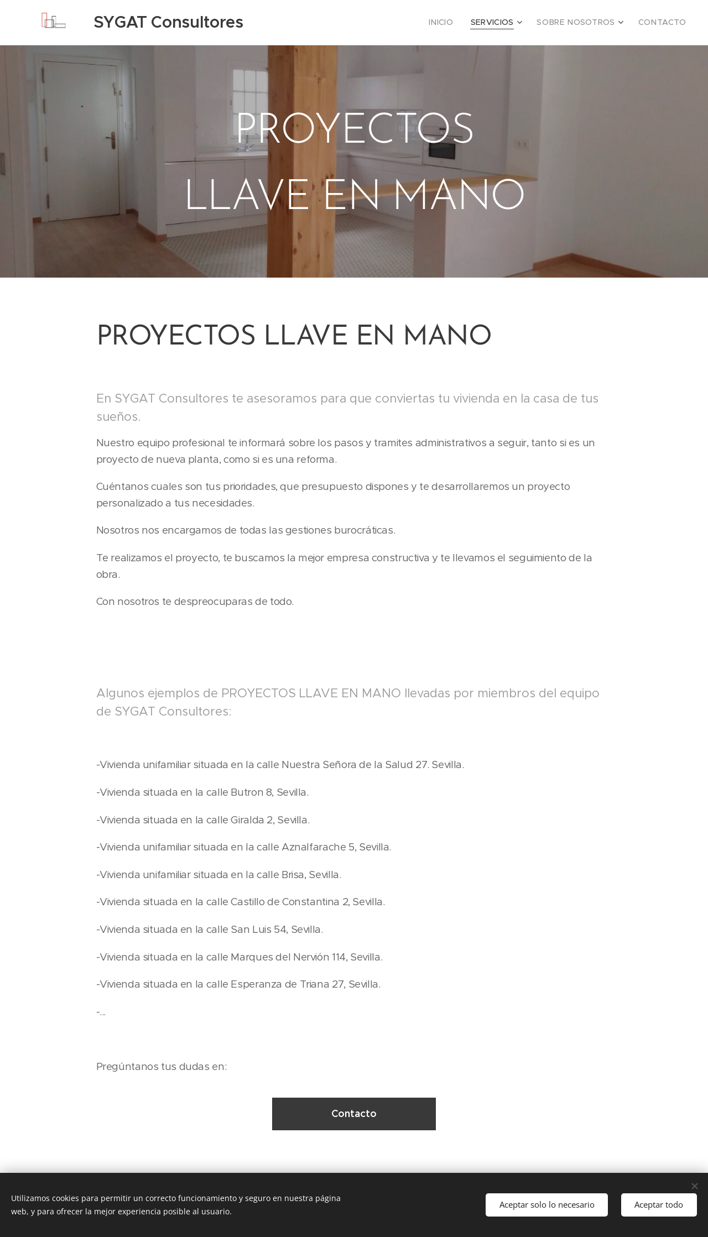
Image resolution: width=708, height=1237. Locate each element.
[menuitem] (459, 22)
